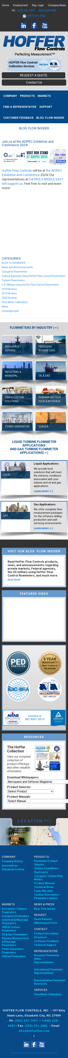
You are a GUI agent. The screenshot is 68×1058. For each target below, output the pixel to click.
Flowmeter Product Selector (45, 863)
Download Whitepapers (23, 777)
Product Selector (19, 787)
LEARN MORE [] (43, 491)
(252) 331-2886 (37, 1025)
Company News (57, 5)
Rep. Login (38, 5)
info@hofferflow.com (34, 1031)
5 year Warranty (43, 890)
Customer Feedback (18, 117)
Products (27, 96)
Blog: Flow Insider (45, 908)
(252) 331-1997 (26, 10)
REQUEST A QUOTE (33, 75)
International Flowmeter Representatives (48, 971)
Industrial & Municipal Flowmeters (15, 921)
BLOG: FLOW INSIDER (50, 117)
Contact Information (46, 933)
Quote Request (43, 919)
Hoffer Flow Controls (17, 170)
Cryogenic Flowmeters (14, 271)
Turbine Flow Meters (46, 868)
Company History (12, 861)
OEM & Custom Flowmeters (11, 929)
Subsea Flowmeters (14, 956)
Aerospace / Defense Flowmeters (14, 910)
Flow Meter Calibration (14, 302)
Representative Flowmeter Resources (50, 982)
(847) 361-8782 (36, 15)
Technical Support (45, 944)
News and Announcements (17, 267)
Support (45, 106)
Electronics (41, 872)
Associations (10, 865)
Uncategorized (10, 310)
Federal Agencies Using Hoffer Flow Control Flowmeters (33, 276)
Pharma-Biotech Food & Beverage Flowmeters (15, 942)
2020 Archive (9, 297)
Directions (40, 937)
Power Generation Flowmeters (13, 951)
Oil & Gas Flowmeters (15, 934)
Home (5, 5)
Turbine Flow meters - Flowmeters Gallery (47, 896)
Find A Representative (19, 106)
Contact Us (34, 82)
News (5, 306)
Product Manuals (18, 796)
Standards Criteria (13, 869)
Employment (20, 5)
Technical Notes (44, 887)
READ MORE (14, 580)
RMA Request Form (45, 922)
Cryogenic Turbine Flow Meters (48, 878)
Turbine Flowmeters (13, 280)
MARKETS (44, 96)
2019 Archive (9, 293)
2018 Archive (9, 289)
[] (55, 327)
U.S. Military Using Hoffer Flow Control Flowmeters (30, 284)
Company (10, 96)
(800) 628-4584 (47, 10)
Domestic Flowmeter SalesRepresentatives (46, 959)
